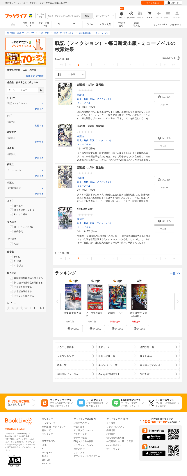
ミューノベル (83, 103)
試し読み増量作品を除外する (26, 282)
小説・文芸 (105, 24)
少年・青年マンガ (28, 24)
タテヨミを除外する (22, 295)
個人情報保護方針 (115, 437)
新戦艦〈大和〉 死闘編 (90, 126)
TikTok (45, 456)
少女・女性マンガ (43, 24)
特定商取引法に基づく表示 (119, 441)
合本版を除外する (21, 291)
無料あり (16, 205)
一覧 (175, 273)
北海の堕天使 (85, 208)
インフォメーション (83, 445)
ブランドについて (115, 426)
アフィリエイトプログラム (87, 456)
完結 (14, 243)
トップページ (48, 423)
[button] (117, 58)
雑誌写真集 (136, 24)
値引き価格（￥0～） (22, 209)
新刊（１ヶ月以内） (22, 226)
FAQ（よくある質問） (85, 441)
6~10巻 (15, 261)
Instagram (47, 452)
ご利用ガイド (176, 24)
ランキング (47, 434)
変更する (39, 109)
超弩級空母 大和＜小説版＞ (138, 314)
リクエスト (79, 452)
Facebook (47, 463)
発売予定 (16, 231)
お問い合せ (79, 449)
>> (173, 64)
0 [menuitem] (34, 308)
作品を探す (79, 426)
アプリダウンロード (83, 430)
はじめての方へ (161, 24)
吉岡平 (80, 219)
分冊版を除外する (21, 286)
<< (61, 64)
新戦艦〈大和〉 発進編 (90, 167)
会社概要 (110, 423)
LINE (44, 445)
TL (74, 24)
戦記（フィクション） (101, 99)
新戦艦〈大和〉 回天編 (90, 84)
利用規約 (110, 434)
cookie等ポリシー (115, 445)
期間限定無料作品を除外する (26, 278)
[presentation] (7, 308)
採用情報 (110, 430)
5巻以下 (16, 256)
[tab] (26, 103)
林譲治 (80, 95)
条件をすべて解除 (35, 76)
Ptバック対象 (18, 214)
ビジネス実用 (121, 24)
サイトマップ (113, 449)
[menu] (34, 308)
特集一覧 (46, 430)
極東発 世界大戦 (72, 313)
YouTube (46, 460)
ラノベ (90, 24)
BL (59, 24)
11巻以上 (16, 265)
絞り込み (40, 15)
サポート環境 (80, 437)
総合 (13, 24)
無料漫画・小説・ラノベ (54, 426)
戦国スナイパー (116, 313)
